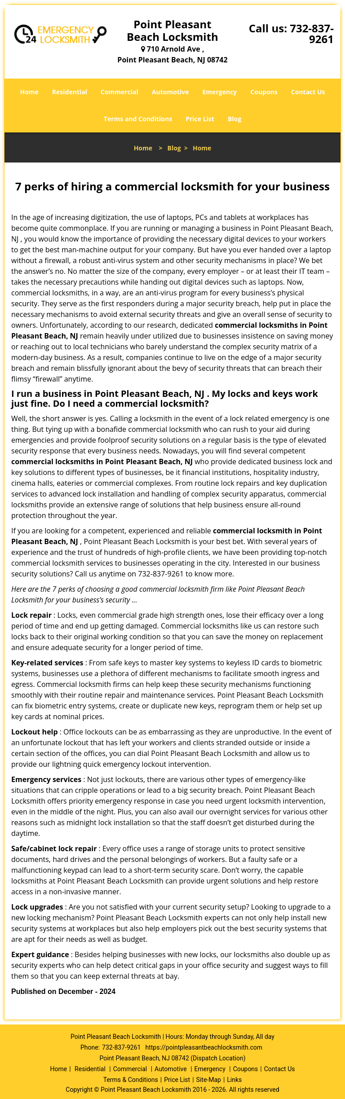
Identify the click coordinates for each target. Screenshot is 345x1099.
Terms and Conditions (138, 118)
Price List (200, 118)
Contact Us (308, 92)
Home (29, 92)
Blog (234, 118)
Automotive (170, 92)
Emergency (220, 92)
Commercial (119, 92)
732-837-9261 (312, 33)
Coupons (263, 92)
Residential (69, 92)
